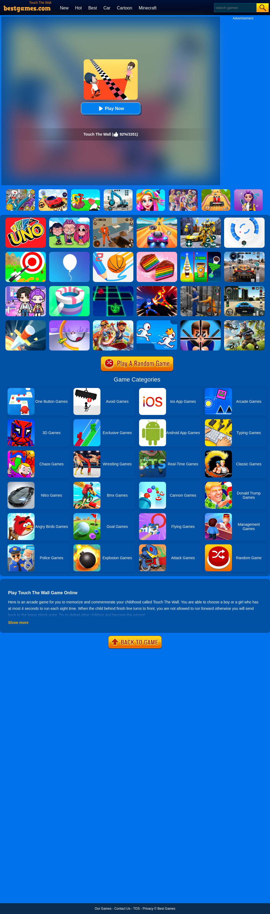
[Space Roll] (113, 288)
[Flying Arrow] (25, 254)
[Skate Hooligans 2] (113, 322)
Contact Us (122, 908)
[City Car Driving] (244, 254)
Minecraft (148, 8)
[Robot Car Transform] (200, 219)
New (64, 8)
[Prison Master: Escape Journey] (113, 219)
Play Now (110, 108)
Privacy (148, 908)
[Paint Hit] (69, 288)
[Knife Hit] (25, 322)
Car (106, 8)
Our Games (103, 908)
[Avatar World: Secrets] (25, 288)
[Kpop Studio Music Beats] (69, 219)
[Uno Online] (25, 219)
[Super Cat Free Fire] (244, 322)
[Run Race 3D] (157, 322)
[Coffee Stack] (200, 254)
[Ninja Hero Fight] (157, 288)
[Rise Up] (69, 254)
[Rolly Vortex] (244, 219)
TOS (136, 908)
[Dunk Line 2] (113, 254)
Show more (18, 622)
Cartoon (124, 8)
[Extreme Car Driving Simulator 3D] (244, 288)
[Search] (235, 7)
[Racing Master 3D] (157, 219)
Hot (78, 8)
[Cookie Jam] (157, 254)
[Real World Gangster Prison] (200, 288)
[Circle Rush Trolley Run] (69, 322)
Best (92, 8)
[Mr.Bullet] (200, 322)
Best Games (166, 908)
